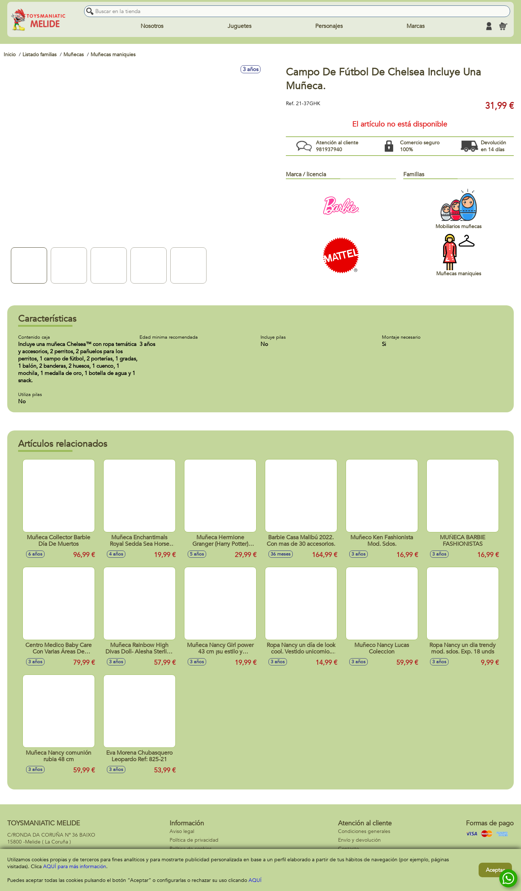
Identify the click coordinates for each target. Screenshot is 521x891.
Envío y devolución (359, 840)
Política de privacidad (194, 840)
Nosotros (152, 26)
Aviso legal (182, 831)
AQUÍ (255, 880)
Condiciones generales (364, 831)
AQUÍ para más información (74, 866)
